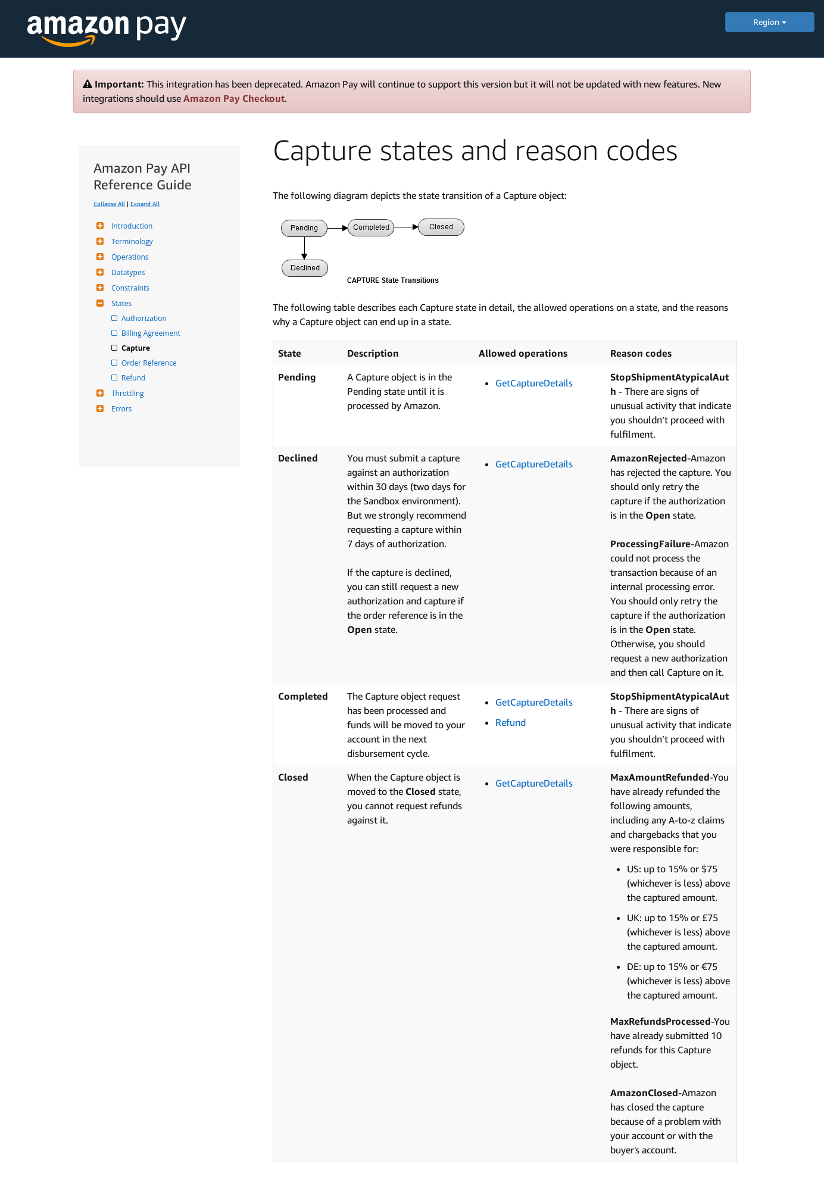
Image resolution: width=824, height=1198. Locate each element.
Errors (120, 409)
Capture (136, 348)
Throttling (126, 393)
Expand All (145, 203)
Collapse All (109, 203)
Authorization (145, 318)
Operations (128, 257)
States (120, 303)
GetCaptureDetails (534, 383)
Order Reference (150, 363)
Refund (134, 378)
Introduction (130, 226)
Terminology (130, 241)
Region (769, 22)
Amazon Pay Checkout (234, 98)
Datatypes (126, 272)
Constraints (128, 288)
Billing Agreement (151, 333)
